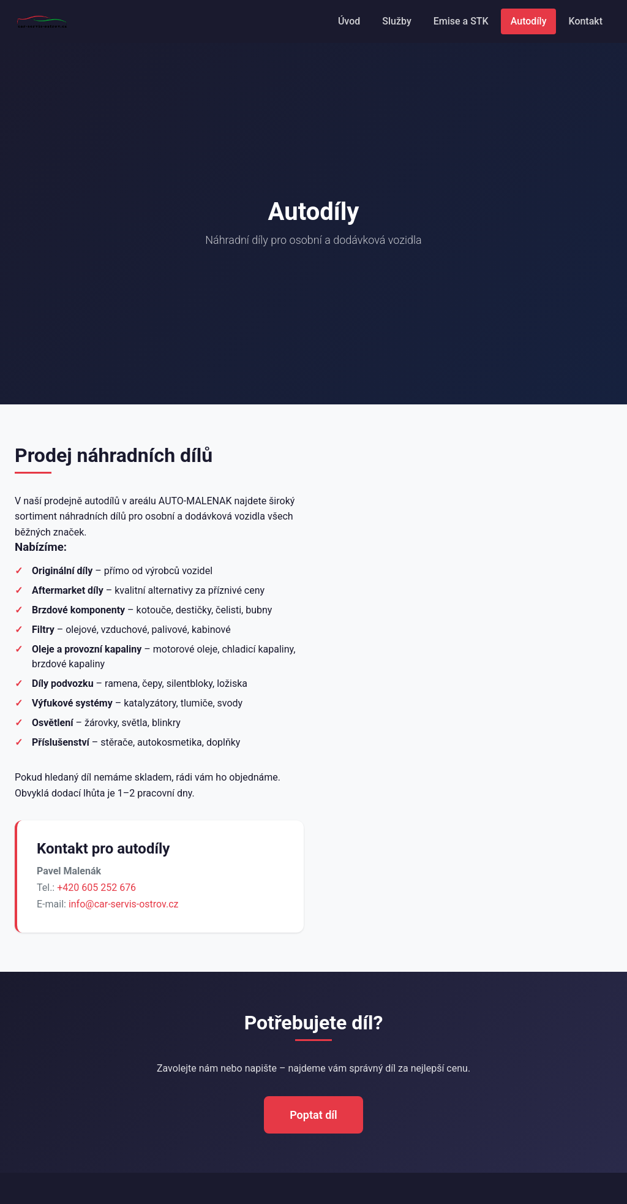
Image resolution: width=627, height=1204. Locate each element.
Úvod (349, 21)
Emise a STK (461, 21)
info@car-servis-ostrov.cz (124, 904)
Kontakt (585, 21)
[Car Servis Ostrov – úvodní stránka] (42, 22)
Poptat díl (313, 1114)
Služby (396, 21)
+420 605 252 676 (96, 887)
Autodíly (529, 21)
